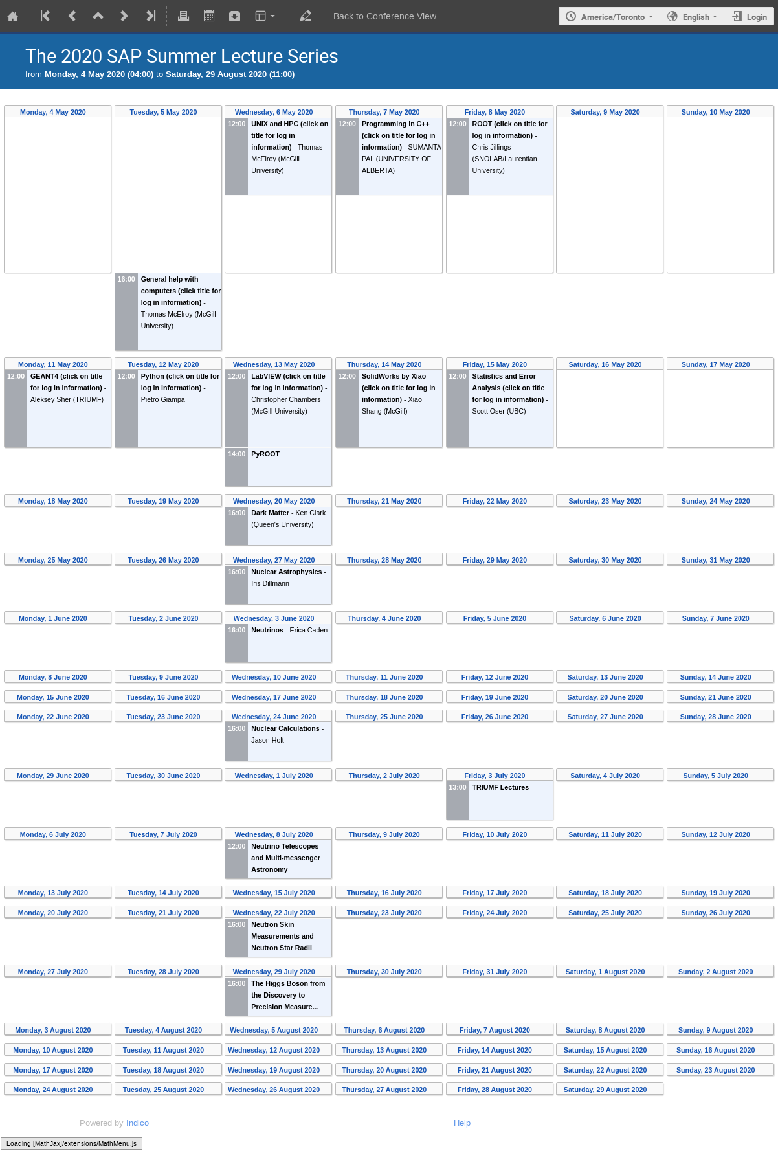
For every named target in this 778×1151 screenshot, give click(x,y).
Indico (137, 1122)
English (696, 17)
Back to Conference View (384, 16)
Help (462, 1122)
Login (757, 17)
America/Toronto (613, 17)
